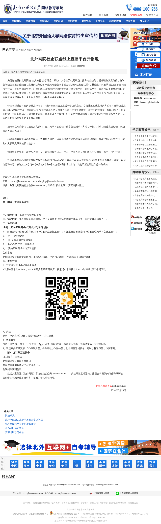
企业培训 (113, 503)
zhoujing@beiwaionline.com (51, 181)
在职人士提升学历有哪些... (146, 161)
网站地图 (46, 503)
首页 (5, 21)
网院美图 (88, 15)
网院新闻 (38, 50)
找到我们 (37, 503)
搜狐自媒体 (120, 15)
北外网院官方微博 (100, 493)
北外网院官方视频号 (128, 493)
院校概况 (10, 415)
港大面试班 (133, 503)
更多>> (156, 129)
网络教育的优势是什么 (145, 195)
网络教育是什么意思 (144, 208)
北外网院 (81, 66)
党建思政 (30, 21)
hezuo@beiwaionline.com (65, 493)
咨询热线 (152, 5)
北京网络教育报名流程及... (146, 179)
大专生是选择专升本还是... (146, 157)
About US (144, 21)
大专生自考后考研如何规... (146, 136)
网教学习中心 (146, 93)
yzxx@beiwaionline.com (33, 493)
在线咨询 (136, 217)
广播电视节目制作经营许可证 (94, 514)
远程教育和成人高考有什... (146, 187)
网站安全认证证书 (140, 514)
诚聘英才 (55, 503)
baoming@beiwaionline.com (68, 485)
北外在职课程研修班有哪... (146, 165)
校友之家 (130, 21)
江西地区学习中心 (14, 428)
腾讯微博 (136, 229)
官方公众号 (152, 15)
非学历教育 (115, 21)
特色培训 (122, 503)
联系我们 (139, 82)
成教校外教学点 (145, 87)
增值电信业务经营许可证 (119, 514)
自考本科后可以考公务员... (146, 149)
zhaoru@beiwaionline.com (22, 181)
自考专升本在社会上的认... (146, 144)
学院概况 (16, 21)
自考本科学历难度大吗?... (146, 153)
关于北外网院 (24, 50)
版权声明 (75, 503)
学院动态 (44, 21)
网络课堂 (103, 503)
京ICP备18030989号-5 (38, 514)
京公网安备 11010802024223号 (64, 514)
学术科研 (58, 21)
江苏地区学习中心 (14, 432)
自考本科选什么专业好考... (146, 140)
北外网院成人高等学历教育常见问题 (24, 420)
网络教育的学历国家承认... (146, 200)
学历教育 (72, 21)
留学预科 (84, 503)
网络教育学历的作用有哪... (146, 191)
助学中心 (86, 21)
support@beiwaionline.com (107, 485)
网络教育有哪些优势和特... (146, 183)
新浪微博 (103, 15)
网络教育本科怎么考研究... (146, 204)
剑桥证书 (94, 503)
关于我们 (27, 503)
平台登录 (100, 21)
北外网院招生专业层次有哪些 (20, 424)
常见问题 (146, 74)
